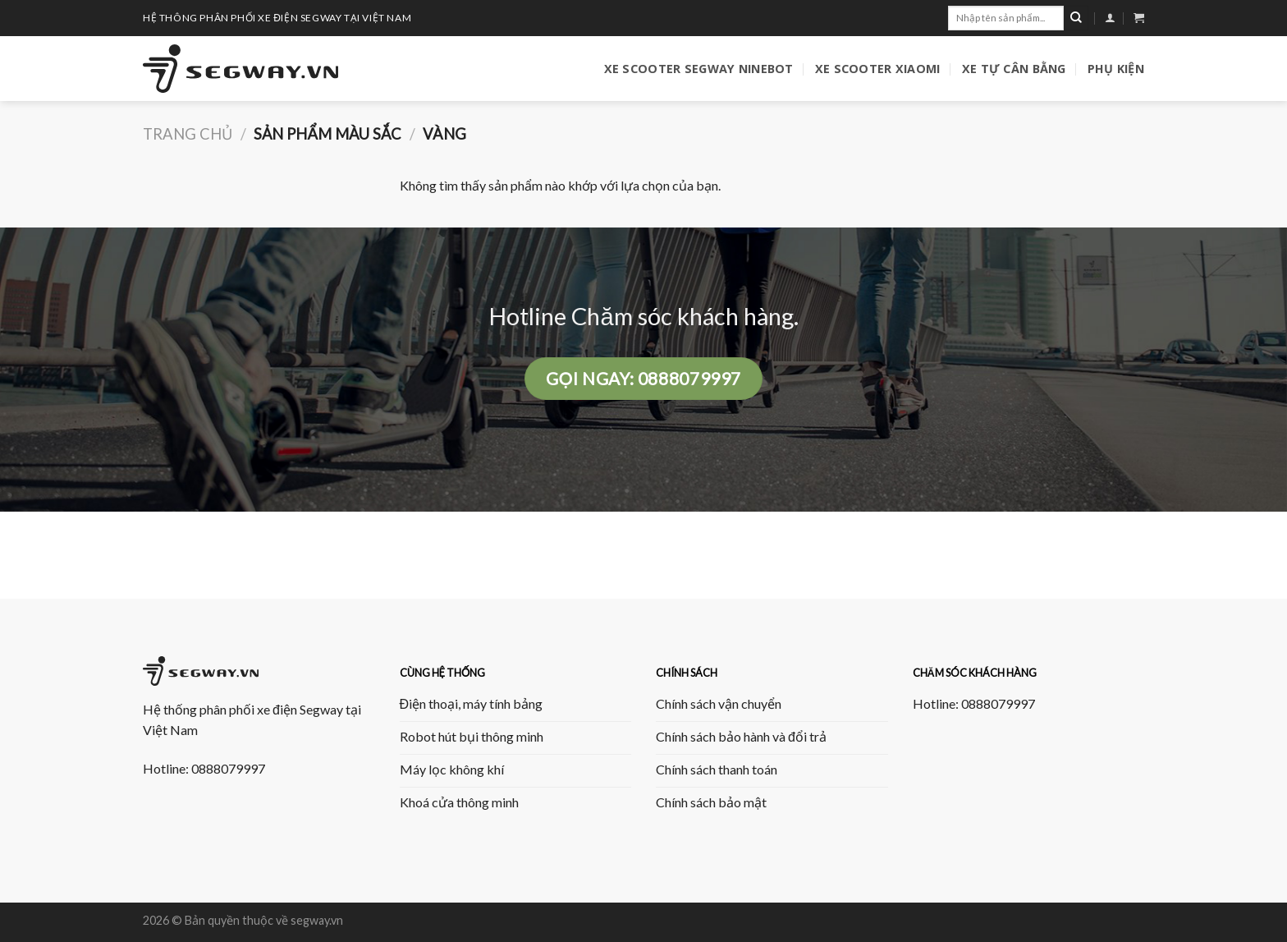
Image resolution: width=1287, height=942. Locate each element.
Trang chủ (187, 134)
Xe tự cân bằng (1014, 68)
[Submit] (1076, 18)
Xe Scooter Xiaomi (878, 68)
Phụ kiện (1116, 68)
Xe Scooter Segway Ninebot (699, 68)
